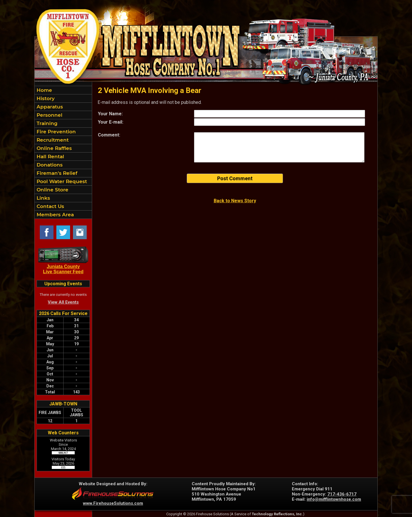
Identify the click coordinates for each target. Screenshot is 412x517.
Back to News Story (235, 200)
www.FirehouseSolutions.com (113, 503)
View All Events (63, 302)
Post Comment (235, 178)
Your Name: (110, 113)
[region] (63, 152)
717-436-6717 (341, 494)
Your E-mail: (110, 122)
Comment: (109, 135)
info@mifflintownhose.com (334, 499)
